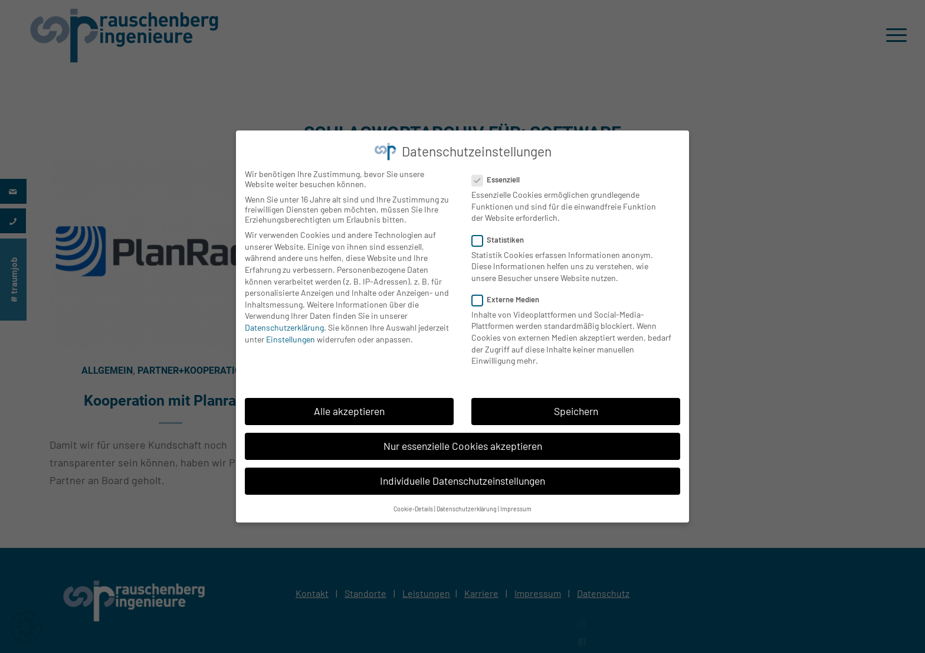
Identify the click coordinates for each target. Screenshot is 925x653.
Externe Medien (510, 294)
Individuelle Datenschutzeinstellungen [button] (462, 475)
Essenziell (500, 174)
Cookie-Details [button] (413, 503)
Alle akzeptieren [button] (349, 405)
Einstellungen (290, 334)
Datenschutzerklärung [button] (467, 503)
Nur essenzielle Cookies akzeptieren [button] (462, 440)
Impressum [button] (516, 503)
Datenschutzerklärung (284, 322)
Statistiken (502, 234)
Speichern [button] (576, 405)
